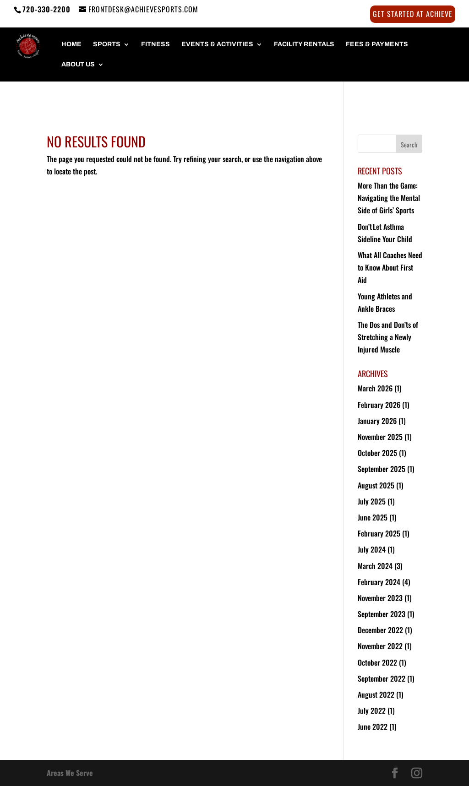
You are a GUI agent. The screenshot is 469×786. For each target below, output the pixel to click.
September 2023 (381, 613)
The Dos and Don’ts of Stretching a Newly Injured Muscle (388, 337)
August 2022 (376, 694)
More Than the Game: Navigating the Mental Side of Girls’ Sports (389, 198)
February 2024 (379, 581)
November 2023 (380, 597)
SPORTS (106, 44)
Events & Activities (217, 44)
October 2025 (377, 452)
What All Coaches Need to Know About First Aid (390, 267)
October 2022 (377, 662)
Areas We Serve (70, 772)
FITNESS (155, 44)
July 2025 (372, 501)
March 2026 (375, 388)
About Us (78, 64)
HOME (71, 44)
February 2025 (379, 533)
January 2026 (377, 420)
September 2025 (381, 468)
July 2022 (372, 710)
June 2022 (372, 726)
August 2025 (376, 485)
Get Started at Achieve (413, 14)
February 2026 (379, 404)
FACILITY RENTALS (304, 44)
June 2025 (372, 517)
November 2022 (380, 645)
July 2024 (372, 549)
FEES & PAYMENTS (377, 44)
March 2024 (375, 565)
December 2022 (380, 629)
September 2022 (381, 678)
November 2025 (380, 436)
